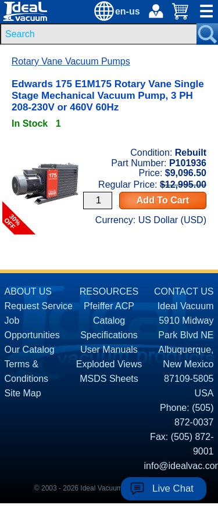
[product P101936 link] (45, 140)
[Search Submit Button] (207, 34)
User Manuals (109, 350)
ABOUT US (28, 291)
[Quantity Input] (97, 200)
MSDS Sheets (109, 379)
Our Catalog (30, 350)
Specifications (109, 335)
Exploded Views (109, 364)
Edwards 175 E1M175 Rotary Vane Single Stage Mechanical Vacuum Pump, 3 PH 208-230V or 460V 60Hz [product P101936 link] (108, 95)
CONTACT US (184, 291)
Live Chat (173, 488)
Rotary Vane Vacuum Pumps (71, 61)
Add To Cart (163, 200)
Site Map (23, 393)
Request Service (39, 306)
